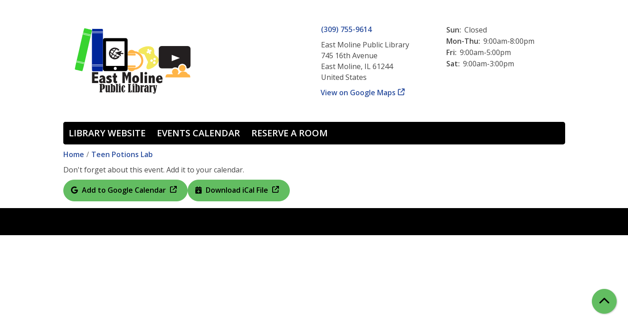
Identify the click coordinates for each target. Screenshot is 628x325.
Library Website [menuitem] (107, 133)
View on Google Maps (358, 93)
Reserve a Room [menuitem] (289, 133)
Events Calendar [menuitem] (198, 133)
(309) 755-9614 (346, 29)
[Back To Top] (604, 301)
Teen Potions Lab (122, 154)
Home (73, 154)
